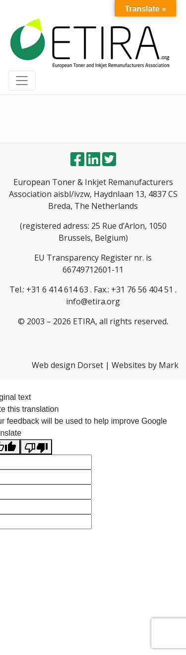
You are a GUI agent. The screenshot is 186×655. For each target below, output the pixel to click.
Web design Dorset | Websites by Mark (105, 365)
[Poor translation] (36, 447)
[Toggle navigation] (22, 81)
